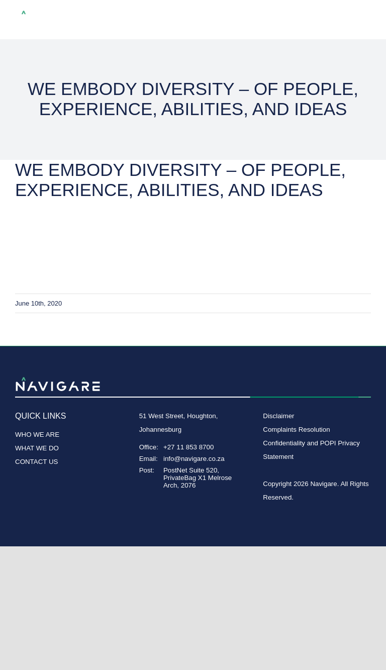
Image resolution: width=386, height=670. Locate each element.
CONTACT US (36, 461)
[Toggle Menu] (363, 20)
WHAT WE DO (37, 448)
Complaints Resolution (296, 429)
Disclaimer (278, 416)
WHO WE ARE (37, 434)
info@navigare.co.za (194, 458)
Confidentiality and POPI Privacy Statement (311, 449)
